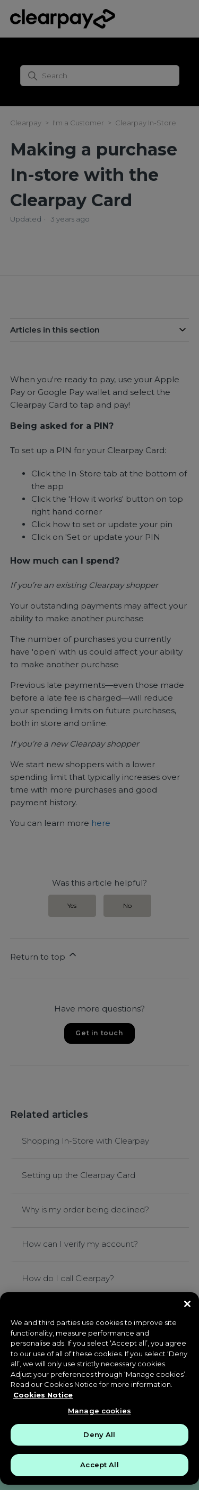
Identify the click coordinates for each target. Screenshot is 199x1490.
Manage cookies (99, 1411)
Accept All (99, 1464)
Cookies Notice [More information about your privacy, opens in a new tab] (43, 1395)
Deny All (99, 1434)
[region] (99, 1388)
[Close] (187, 1304)
